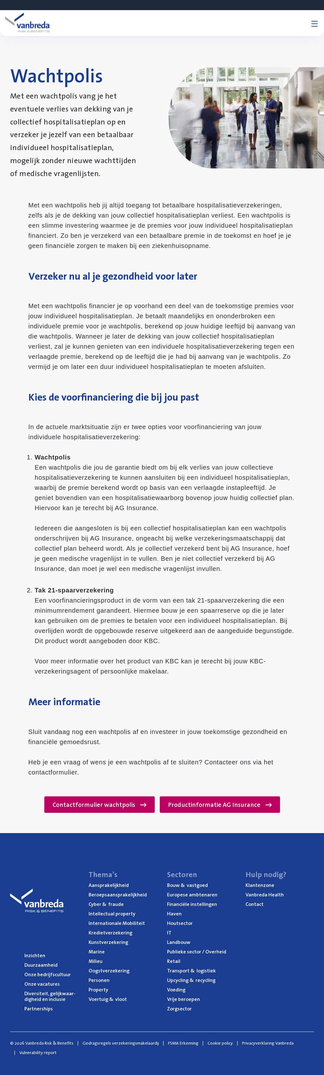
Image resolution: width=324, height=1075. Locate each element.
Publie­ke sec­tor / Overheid (196, 951)
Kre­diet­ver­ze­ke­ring (110, 932)
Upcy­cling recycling (191, 980)
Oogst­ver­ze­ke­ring (109, 970)
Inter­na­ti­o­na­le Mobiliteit (117, 923)
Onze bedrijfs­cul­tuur (47, 974)
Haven (174, 913)
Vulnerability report (38, 1052)
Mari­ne (97, 951)
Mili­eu (96, 961)
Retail (173, 961)
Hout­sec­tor (180, 923)
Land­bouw (178, 942)
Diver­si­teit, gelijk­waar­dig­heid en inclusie (50, 996)
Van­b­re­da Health (265, 894)
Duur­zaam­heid (41, 965)
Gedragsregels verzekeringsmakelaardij (121, 1043)
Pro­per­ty (98, 989)
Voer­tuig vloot (108, 999)
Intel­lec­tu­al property (112, 913)
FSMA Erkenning (183, 1043)
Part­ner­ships (38, 1008)
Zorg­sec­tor (179, 1008)
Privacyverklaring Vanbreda (268, 1043)
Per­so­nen (99, 980)
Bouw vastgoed (187, 885)
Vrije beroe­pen (183, 999)
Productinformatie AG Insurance (220, 805)
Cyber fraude (106, 904)
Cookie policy (220, 1043)
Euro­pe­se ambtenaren (192, 894)
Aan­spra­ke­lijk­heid (109, 885)
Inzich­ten (34, 955)
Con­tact (255, 904)
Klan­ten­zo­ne (260, 885)
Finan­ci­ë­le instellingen (192, 904)
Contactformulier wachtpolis (99, 805)
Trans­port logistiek (191, 970)
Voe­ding (176, 989)
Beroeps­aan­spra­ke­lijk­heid (118, 894)
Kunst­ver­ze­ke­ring (108, 942)
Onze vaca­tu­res (42, 984)
